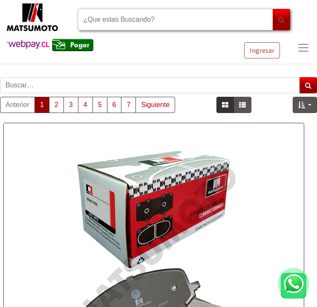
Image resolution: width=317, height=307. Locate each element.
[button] (305, 105)
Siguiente (155, 104)
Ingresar (262, 50)
